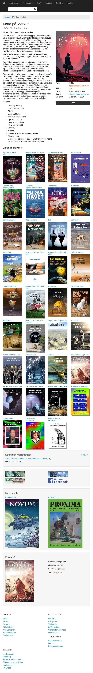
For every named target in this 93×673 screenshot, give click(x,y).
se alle (84, 455)
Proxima (6, 624)
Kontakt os (7, 665)
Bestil (73, 103)
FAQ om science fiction (13, 662)
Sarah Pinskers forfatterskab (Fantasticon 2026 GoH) (28, 459)
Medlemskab (8, 654)
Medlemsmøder (55, 640)
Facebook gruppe (55, 646)
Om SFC (52, 619)
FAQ (39, 3)
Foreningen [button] (28, 3)
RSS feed (7, 668)
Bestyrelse (52, 622)
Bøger (7, 17)
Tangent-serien (9, 633)
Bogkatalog (8, 635)
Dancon (51, 643)
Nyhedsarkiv (53, 633)
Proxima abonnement (12, 659)
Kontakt (70, 3)
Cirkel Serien (8, 627)
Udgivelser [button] (14, 3)
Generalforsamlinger (57, 630)
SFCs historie (54, 627)
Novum (6, 622)
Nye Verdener (9, 630)
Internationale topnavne (79, 94)
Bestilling (59, 3)
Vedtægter (52, 624)
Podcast (48, 3)
